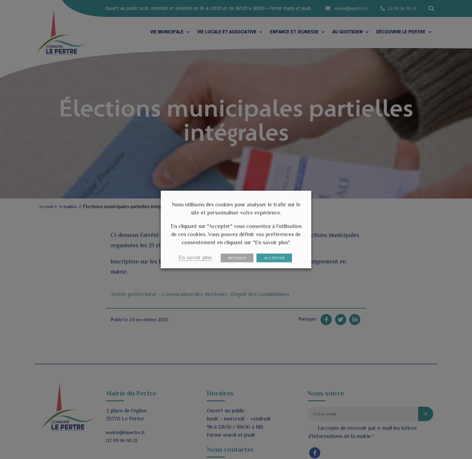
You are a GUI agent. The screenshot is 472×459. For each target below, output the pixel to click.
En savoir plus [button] (195, 257)
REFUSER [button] (237, 258)
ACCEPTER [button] (274, 258)
